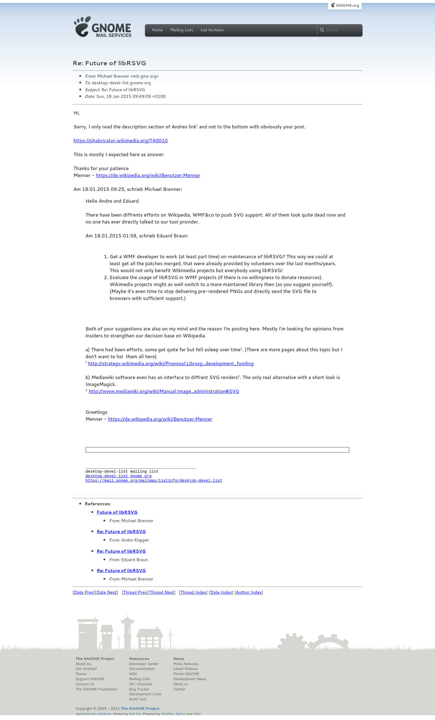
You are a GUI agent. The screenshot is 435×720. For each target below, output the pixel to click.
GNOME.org (347, 5)
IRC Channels (140, 687)
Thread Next (162, 596)
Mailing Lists (181, 30)
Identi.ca (180, 687)
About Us (83, 667)
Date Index (221, 596)
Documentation (142, 672)
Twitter (179, 692)
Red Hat (135, 717)
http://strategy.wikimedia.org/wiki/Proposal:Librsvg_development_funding (171, 363)
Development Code (145, 697)
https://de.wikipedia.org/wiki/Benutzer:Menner (148, 175)
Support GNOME (90, 682)
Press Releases (185, 667)
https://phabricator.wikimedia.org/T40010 (120, 140)
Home (157, 30)
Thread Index (193, 596)
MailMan (167, 717)
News (178, 662)
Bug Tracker (139, 692)
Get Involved (86, 672)
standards (104, 717)
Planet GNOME (186, 677)
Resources (139, 662)
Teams (81, 677)
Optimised (83, 717)
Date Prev (83, 596)
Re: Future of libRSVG (121, 535)
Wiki (133, 677)
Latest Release (185, 672)
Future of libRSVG (117, 516)
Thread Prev (135, 596)
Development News (189, 682)
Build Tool (137, 702)
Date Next (106, 596)
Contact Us (85, 687)
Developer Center (144, 667)
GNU (197, 717)
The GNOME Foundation (96, 692)
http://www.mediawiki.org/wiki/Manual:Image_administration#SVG (164, 390)
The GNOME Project (95, 662)
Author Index (248, 596)
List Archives (212, 30)
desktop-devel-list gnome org (118, 478)
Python (181, 717)
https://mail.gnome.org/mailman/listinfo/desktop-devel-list (153, 484)
